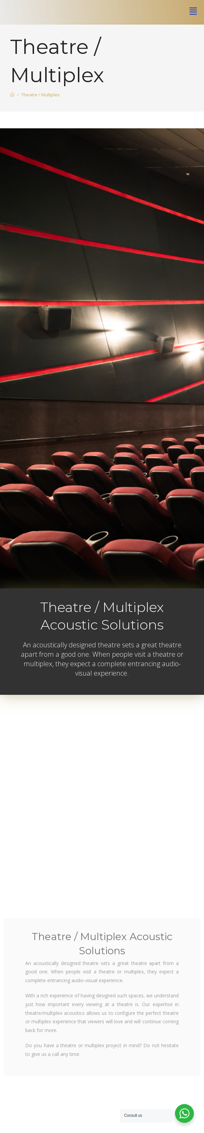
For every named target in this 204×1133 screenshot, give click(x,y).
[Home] (12, 122)
